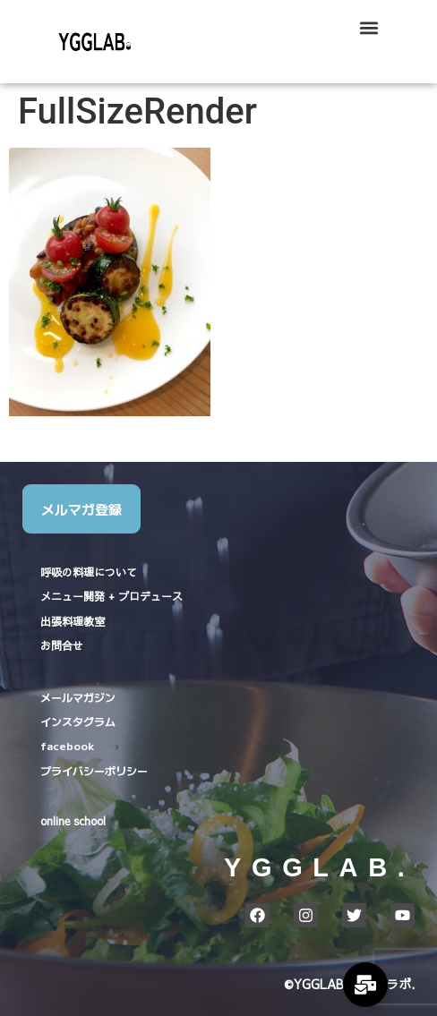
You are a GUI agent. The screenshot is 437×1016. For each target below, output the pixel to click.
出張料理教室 (72, 621)
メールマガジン (78, 696)
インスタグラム (78, 721)
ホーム (343, 950)
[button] (368, 28)
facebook (67, 745)
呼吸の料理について (88, 572)
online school (73, 821)
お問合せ (61, 645)
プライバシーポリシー (94, 770)
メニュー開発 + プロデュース (111, 596)
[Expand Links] (365, 984)
